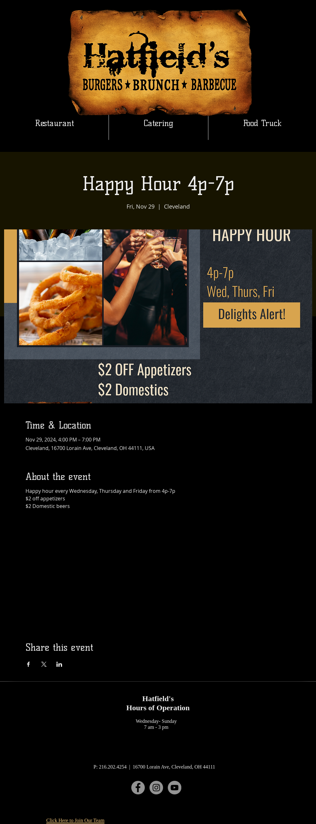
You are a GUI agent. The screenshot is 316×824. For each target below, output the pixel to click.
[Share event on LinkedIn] (59, 664)
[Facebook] (138, 787)
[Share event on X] (44, 664)
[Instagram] (156, 787)
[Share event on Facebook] (28, 664)
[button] (158, 123)
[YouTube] (174, 787)
